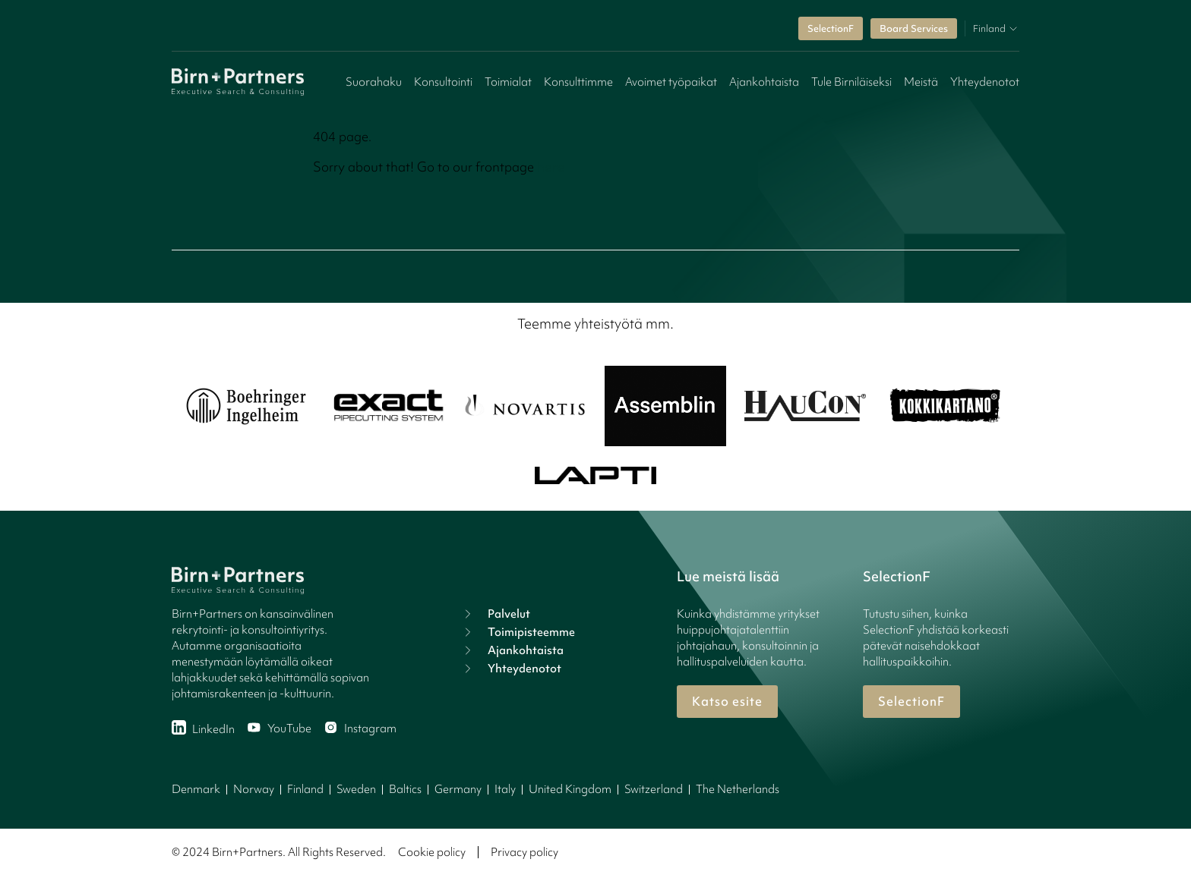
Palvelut (495, 614)
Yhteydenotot (984, 82)
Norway (253, 789)
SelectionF (830, 28)
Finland (305, 789)
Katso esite (727, 701)
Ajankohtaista (764, 82)
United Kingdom (570, 789)
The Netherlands (737, 789)
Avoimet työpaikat (671, 82)
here (551, 166)
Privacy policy (524, 852)
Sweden (356, 789)
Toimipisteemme (517, 632)
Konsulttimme (578, 82)
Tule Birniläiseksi (851, 82)
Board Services (914, 28)
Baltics (405, 789)
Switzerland (653, 789)
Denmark (196, 789)
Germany (458, 789)
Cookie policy (432, 852)
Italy (505, 789)
